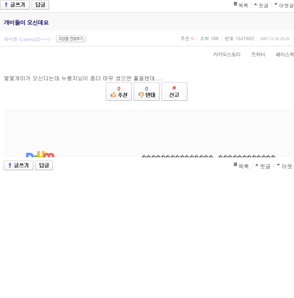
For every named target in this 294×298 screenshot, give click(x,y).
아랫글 (286, 5)
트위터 (254, 54)
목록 (243, 5)
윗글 (264, 5)
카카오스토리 (222, 54)
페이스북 (280, 54)
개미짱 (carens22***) (27, 39)
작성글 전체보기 (71, 38)
